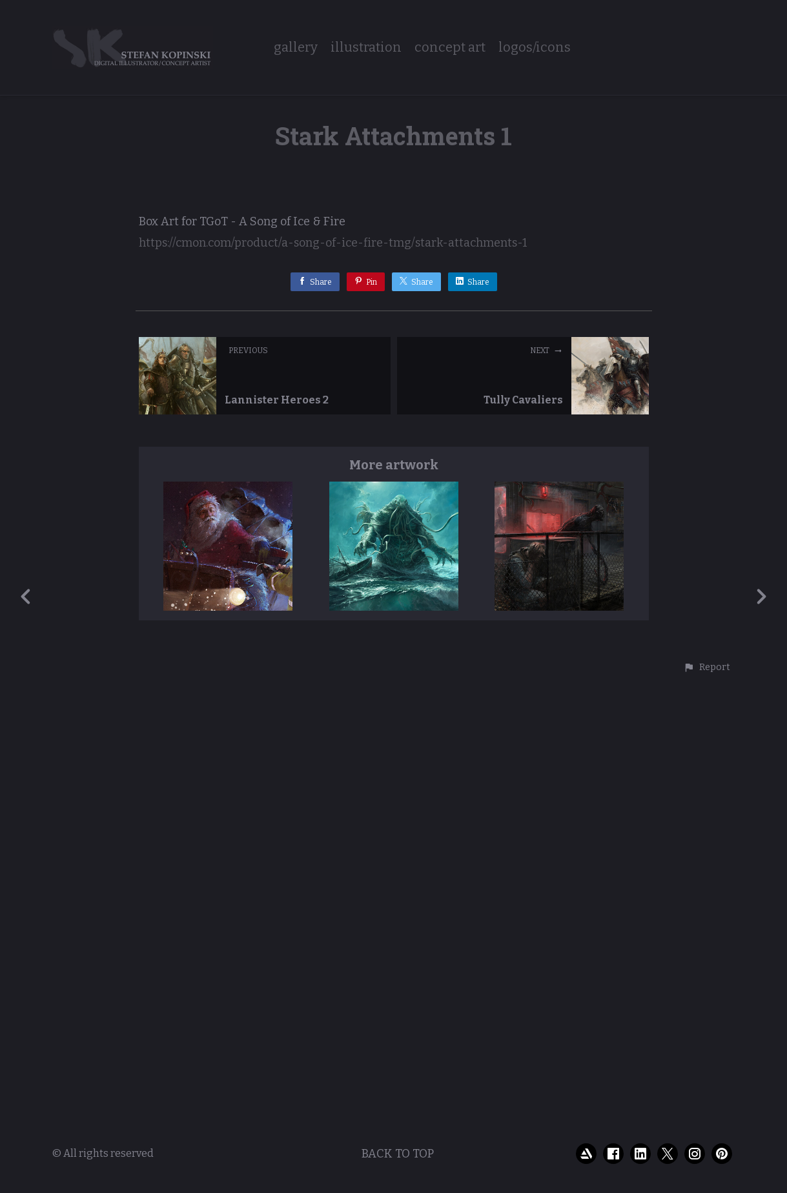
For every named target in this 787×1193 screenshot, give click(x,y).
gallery (296, 47)
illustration (366, 47)
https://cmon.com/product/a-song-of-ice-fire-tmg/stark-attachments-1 (333, 696)
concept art (449, 47)
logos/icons (534, 47)
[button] (706, 1121)
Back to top (398, 1182)
